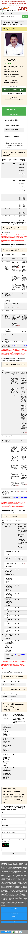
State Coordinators (14, 913)
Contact (14, 916)
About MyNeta (14, 908)
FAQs (14, 921)
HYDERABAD (20, 21)
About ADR (14, 911)
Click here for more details (14, 93)
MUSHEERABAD (8, 22)
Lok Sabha (9, 13)
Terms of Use (14, 919)
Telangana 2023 (12, 21)
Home (2, 13)
